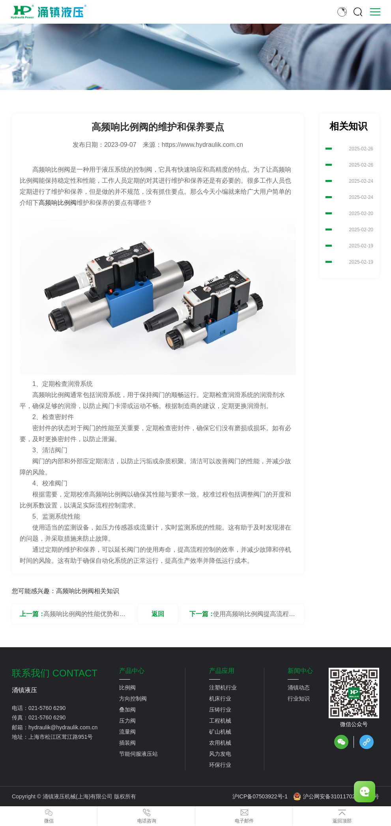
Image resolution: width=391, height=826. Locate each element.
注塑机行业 (223, 687)
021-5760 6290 (46, 708)
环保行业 (220, 765)
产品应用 (221, 671)
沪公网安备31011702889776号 (336, 796)
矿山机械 (220, 732)
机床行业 (220, 698)
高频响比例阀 (58, 202)
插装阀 (127, 743)
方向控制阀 (133, 698)
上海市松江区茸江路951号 (60, 737)
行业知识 (299, 698)
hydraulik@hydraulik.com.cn (62, 727)
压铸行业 (220, 709)
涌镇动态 (299, 687)
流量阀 (127, 732)
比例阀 (127, 687)
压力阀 (127, 720)
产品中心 (131, 671)
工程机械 (220, 720)
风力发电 (220, 754)
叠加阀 (127, 709)
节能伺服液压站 (138, 754)
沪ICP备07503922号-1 (260, 796)
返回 (158, 614)
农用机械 (220, 743)
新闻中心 (300, 671)
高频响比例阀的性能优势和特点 (84, 617)
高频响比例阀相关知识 (87, 591)
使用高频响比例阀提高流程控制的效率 (254, 617)
